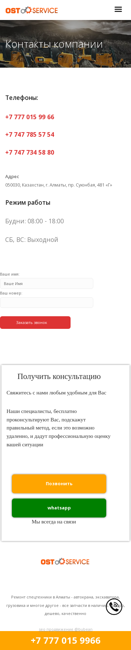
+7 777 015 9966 (66, 640)
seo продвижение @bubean (66, 629)
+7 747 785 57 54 (29, 134)
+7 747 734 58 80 (29, 152)
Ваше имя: (46, 278)
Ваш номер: (46, 297)
